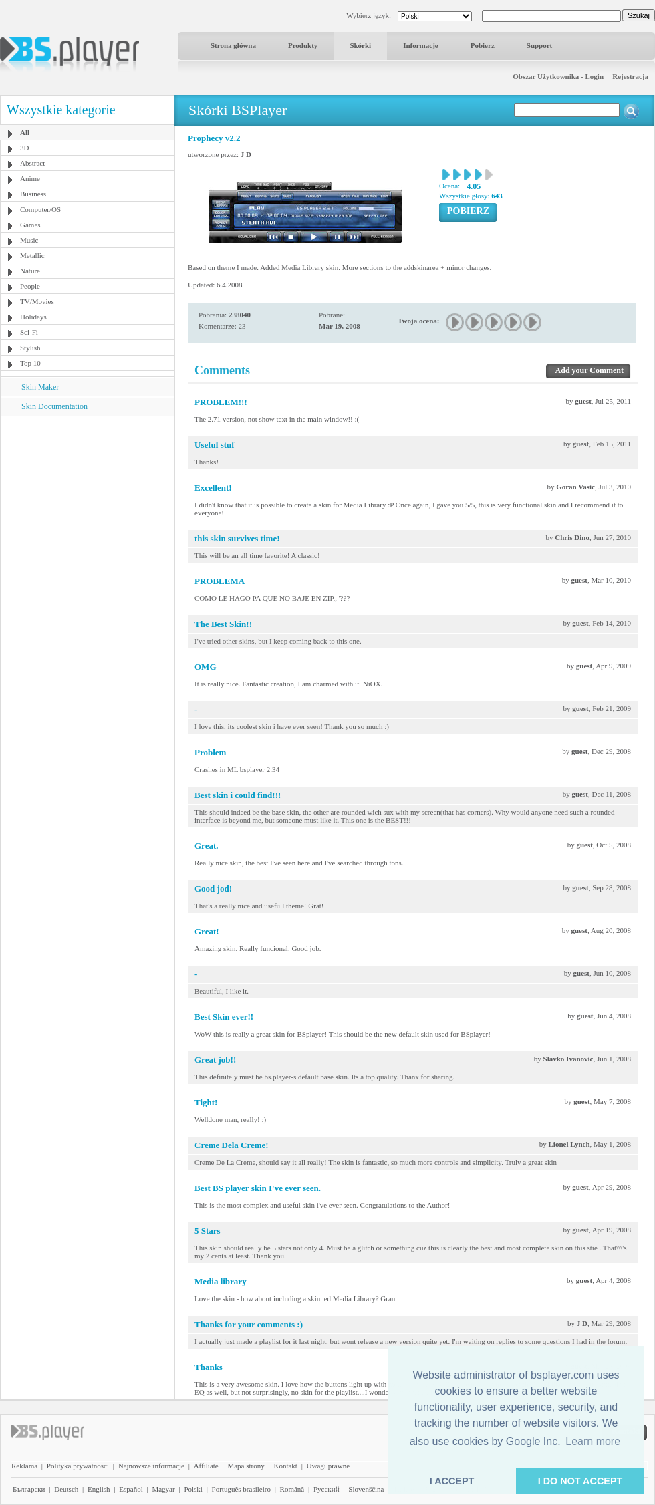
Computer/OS (40, 209)
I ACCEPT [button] (452, 1481)
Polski (193, 1489)
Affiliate (206, 1466)
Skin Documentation (54, 406)
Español (130, 1489)
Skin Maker (40, 387)
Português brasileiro (241, 1489)
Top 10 (30, 363)
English (99, 1489)
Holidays (33, 317)
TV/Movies (37, 301)
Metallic (32, 255)
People (30, 286)
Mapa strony (245, 1466)
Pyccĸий (326, 1489)
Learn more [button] (592, 1441)
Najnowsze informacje (151, 1466)
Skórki (360, 45)
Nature (30, 271)
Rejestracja (630, 76)
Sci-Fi (29, 332)
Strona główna (233, 45)
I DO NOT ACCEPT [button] (580, 1481)
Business (33, 194)
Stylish (30, 348)
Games (30, 225)
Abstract (32, 163)
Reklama (24, 1466)
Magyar (163, 1489)
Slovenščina (366, 1489)
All (24, 132)
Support (540, 45)
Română (292, 1489)
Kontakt (285, 1466)
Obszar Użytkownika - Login (558, 76)
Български (29, 1489)
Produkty (302, 45)
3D (24, 148)
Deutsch (66, 1489)
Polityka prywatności (78, 1466)
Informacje (420, 45)
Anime (30, 178)
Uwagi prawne (328, 1466)
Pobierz (483, 45)
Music (29, 240)
